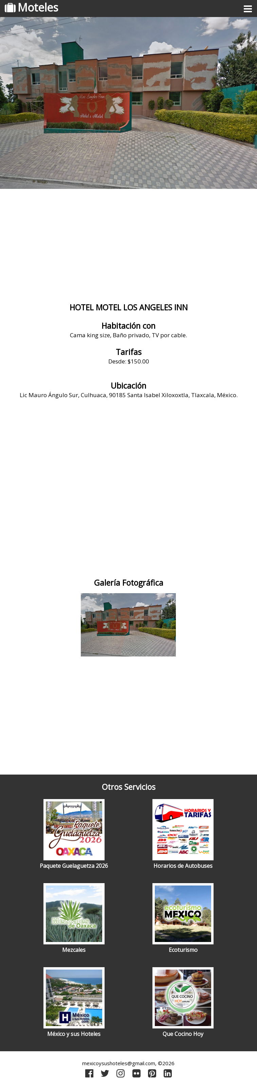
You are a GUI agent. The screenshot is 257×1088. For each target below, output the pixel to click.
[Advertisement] (128, 246)
